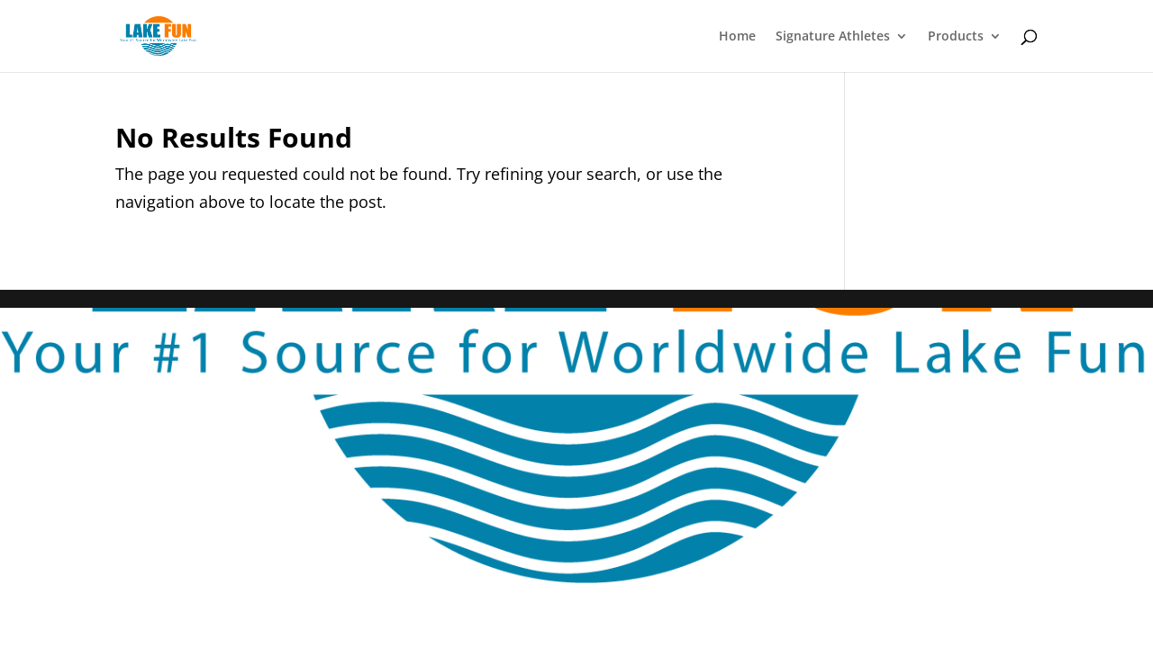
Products (956, 37)
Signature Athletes (833, 37)
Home (737, 37)
